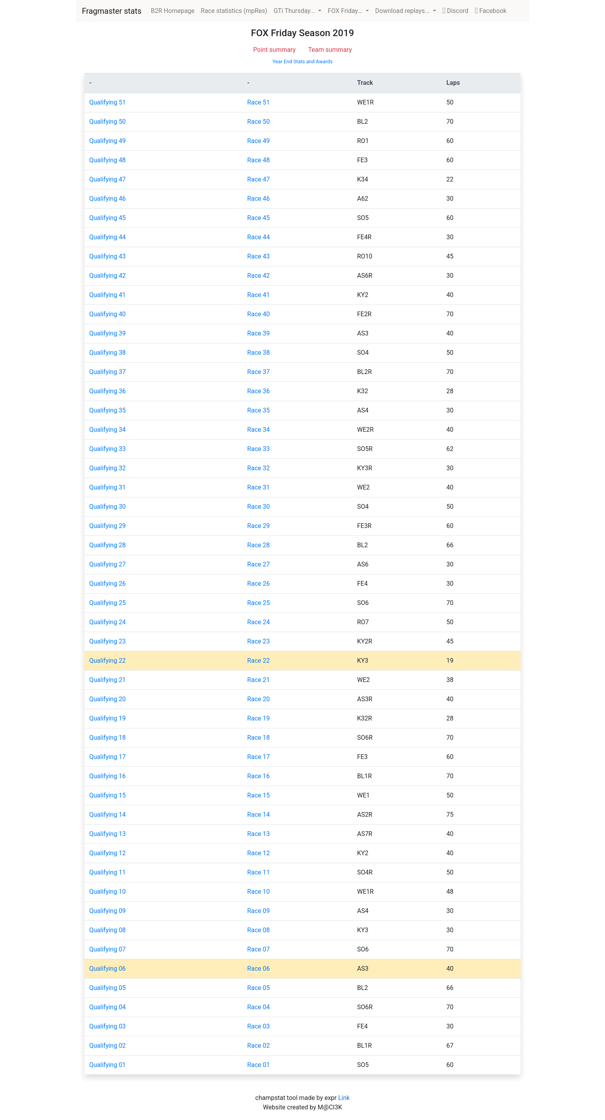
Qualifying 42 (107, 275)
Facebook (490, 11)
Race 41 (258, 295)
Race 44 (258, 237)
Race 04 (258, 1007)
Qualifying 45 (107, 218)
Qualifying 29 (107, 526)
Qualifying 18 (107, 737)
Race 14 (258, 814)
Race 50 (258, 121)
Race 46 (258, 198)
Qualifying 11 (107, 872)
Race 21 (258, 680)
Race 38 (258, 352)
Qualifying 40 (107, 314)
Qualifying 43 (107, 256)
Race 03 (258, 1026)
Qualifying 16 (107, 776)
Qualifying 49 (107, 141)
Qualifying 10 (107, 891)
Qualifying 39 (107, 333)
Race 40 (258, 314)
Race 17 (258, 757)
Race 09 (258, 911)
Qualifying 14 (107, 814)
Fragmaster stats (112, 11)
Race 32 (258, 468)
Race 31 (258, 487)
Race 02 (258, 1045)
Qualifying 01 (107, 1065)
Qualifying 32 (107, 468)
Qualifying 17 (107, 757)
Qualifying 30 (107, 506)
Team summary (330, 49)
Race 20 (258, 699)
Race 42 (258, 275)
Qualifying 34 (107, 429)
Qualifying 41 (107, 295)
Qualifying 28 (107, 545)
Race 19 (258, 718)
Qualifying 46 (107, 198)
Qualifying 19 (107, 718)
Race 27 (258, 564)
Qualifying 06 (107, 968)
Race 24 (258, 622)
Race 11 (258, 872)
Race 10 (258, 891)
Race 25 (258, 603)
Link (344, 1098)
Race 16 (258, 776)
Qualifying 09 (107, 911)
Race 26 (258, 583)
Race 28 (258, 545)
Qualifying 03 (107, 1026)
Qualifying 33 (107, 449)
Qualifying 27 (107, 564)
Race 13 (258, 834)
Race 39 (258, 333)
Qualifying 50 (107, 121)
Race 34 (258, 429)
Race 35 (258, 410)
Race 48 (258, 160)
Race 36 (258, 391)
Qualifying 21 (107, 680)
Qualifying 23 (107, 641)
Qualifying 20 (107, 699)
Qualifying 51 (107, 102)
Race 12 (258, 853)
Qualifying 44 (107, 237)
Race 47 (258, 179)
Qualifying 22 (107, 660)
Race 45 (258, 218)
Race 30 (258, 506)
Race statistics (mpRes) (234, 11)
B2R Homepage (174, 10)
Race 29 (258, 526)
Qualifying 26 (107, 583)
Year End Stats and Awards (302, 61)
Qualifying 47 (107, 179)
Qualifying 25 (107, 603)
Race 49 (258, 141)
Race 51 (258, 102)
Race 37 (258, 372)
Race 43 (258, 256)
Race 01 (258, 1065)
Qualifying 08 (107, 930)
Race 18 (258, 737)
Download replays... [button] (403, 11)
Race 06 (258, 968)
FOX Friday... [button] (346, 11)
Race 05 (258, 988)
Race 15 (258, 795)
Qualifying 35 (107, 410)
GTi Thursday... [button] (295, 11)
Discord (455, 11)
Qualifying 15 (107, 795)
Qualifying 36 (107, 391)
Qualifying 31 (107, 487)
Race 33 (258, 449)
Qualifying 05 (107, 988)
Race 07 (258, 949)
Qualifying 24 (107, 622)
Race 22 (258, 660)
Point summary (274, 49)
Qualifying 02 (107, 1045)
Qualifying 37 (107, 372)
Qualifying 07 (107, 949)
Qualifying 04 (107, 1007)
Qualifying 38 (107, 352)
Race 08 (258, 930)
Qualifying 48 (107, 160)
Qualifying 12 (107, 853)
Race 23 (258, 641)
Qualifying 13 (107, 834)
